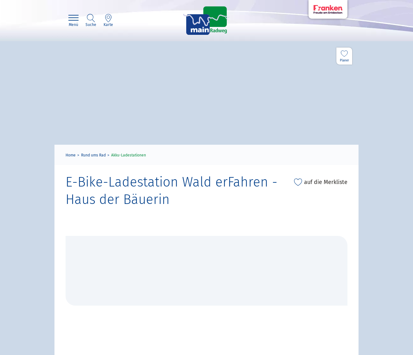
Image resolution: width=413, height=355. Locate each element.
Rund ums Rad (93, 155)
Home (71, 155)
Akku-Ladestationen (128, 155)
